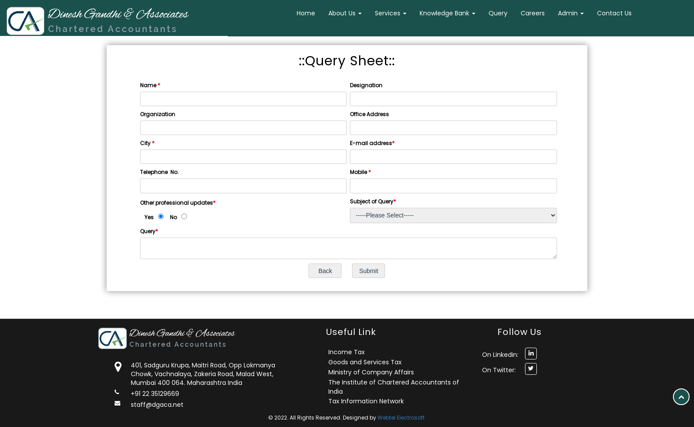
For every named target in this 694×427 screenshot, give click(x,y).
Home (306, 13)
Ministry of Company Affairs (371, 372)
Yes (149, 217)
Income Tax (346, 352)
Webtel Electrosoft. (402, 417)
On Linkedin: (500, 354)
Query (498, 13)
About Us (345, 13)
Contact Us (614, 13)
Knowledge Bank (447, 13)
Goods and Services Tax (365, 362)
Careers (533, 13)
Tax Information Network (366, 401)
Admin (571, 13)
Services (390, 13)
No (173, 217)
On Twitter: (499, 370)
